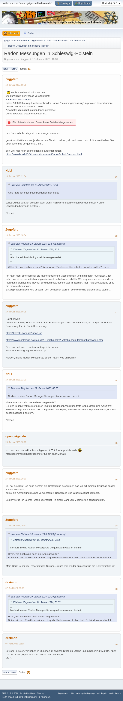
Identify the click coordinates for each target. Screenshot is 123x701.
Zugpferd (11, 79)
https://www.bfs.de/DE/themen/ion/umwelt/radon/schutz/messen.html (44, 154)
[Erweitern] (59, 244)
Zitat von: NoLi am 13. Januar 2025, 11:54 (32, 244)
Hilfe (72, 693)
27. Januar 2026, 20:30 (15, 479)
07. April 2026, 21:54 (14, 644)
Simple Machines (27, 693)
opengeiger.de (15, 436)
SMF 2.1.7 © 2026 (10, 693)
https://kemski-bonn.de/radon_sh (24, 333)
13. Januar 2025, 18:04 (15, 235)
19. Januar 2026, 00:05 (15, 312)
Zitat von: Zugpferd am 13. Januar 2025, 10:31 (34, 185)
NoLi (8, 170)
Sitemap (40, 693)
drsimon (11, 582)
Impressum (63, 693)
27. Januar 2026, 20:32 (15, 525)
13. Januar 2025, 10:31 (15, 85)
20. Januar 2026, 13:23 (15, 442)
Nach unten (10, 69)
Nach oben (9, 672)
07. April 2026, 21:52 (14, 588)
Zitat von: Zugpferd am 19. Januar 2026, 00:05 (34, 388)
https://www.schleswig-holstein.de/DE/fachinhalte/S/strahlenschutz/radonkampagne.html (54, 340)
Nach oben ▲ (115, 693)
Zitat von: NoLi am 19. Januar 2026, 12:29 (32, 534)
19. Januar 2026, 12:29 (15, 380)
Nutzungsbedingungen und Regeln (91, 693)
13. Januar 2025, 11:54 (15, 176)
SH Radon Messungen (18, 99)
